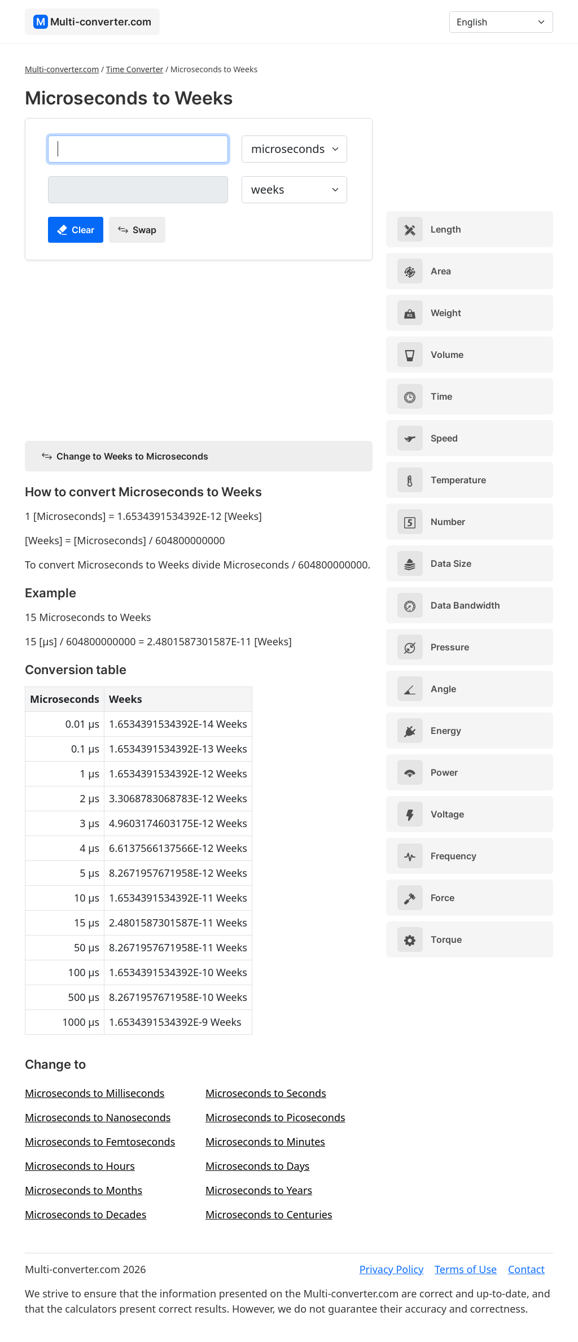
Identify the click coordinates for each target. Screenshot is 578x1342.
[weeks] (138, 189)
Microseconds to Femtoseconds (100, 1141)
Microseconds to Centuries (268, 1214)
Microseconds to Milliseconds (94, 1093)
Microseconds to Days (257, 1166)
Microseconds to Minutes (265, 1141)
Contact (526, 1269)
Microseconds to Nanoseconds (97, 1117)
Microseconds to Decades (85, 1214)
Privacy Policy (392, 1269)
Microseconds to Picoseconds (275, 1117)
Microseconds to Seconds (265, 1093)
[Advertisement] (199, 348)
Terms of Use (466, 1269)
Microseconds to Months (83, 1190)
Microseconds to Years (258, 1190)
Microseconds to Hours (80, 1166)
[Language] (501, 22)
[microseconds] (138, 149)
